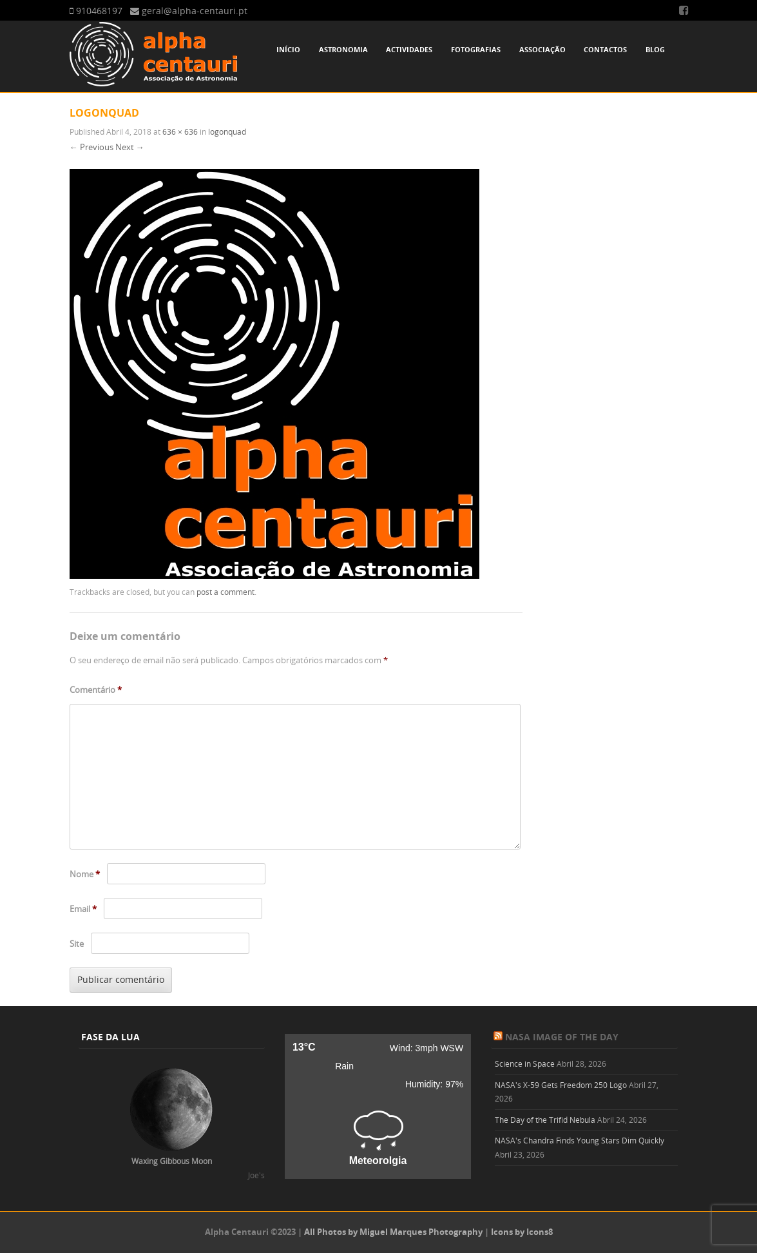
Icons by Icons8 (522, 1232)
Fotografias (476, 49)
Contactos (605, 49)
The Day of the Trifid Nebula (545, 1119)
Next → (129, 147)
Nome (85, 874)
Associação (542, 49)
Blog (655, 49)
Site (77, 943)
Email (83, 909)
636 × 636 (180, 131)
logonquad (227, 131)
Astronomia (343, 49)
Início (288, 49)
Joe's (256, 1175)
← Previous (91, 147)
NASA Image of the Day (561, 1037)
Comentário (96, 689)
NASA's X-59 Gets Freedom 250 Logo (561, 1085)
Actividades (409, 49)
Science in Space (525, 1063)
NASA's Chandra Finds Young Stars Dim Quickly (579, 1140)
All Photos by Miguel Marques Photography (393, 1232)
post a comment (225, 592)
